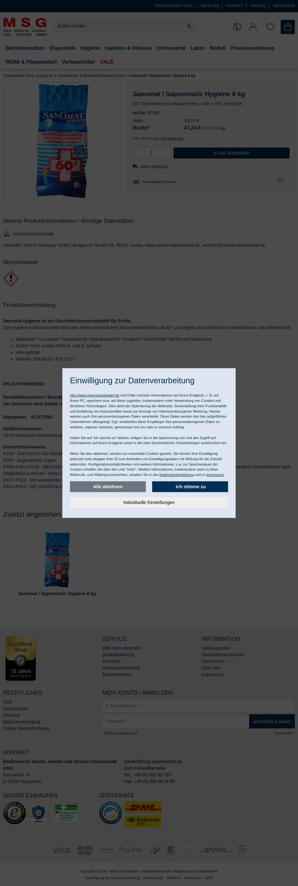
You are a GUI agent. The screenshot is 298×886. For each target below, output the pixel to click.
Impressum (215, 475)
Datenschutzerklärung (177, 475)
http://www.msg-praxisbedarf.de (94, 395)
